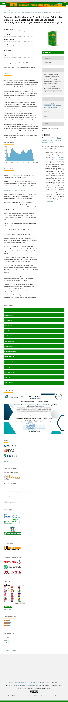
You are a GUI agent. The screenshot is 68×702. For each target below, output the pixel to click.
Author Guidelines (9, 310)
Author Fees (7, 377)
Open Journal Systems (10, 650)
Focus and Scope (9, 315)
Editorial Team (8, 320)
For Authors (6, 640)
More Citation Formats (51, 91)
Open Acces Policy (9, 341)
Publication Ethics (9, 330)
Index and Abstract (9, 372)
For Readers (7, 637)
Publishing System (9, 367)
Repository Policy (9, 362)
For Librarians (7, 642)
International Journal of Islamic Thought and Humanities (23, 682)
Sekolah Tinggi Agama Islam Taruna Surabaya (25, 685)
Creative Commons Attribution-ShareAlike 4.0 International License (51, 140)
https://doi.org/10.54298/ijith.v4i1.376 (18, 63)
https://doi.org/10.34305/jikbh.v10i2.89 (14, 190)
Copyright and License (10, 351)
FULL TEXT (48, 52)
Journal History (8, 382)
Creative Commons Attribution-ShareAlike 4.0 (55, 159)
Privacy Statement (9, 356)
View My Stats (7, 609)
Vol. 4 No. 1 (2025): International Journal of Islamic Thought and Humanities (29, 12)
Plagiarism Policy (8, 346)
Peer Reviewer (8, 325)
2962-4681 (46, 682)
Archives (11, 10)
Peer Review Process (10, 336)
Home (5, 10)
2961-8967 (57, 682)
